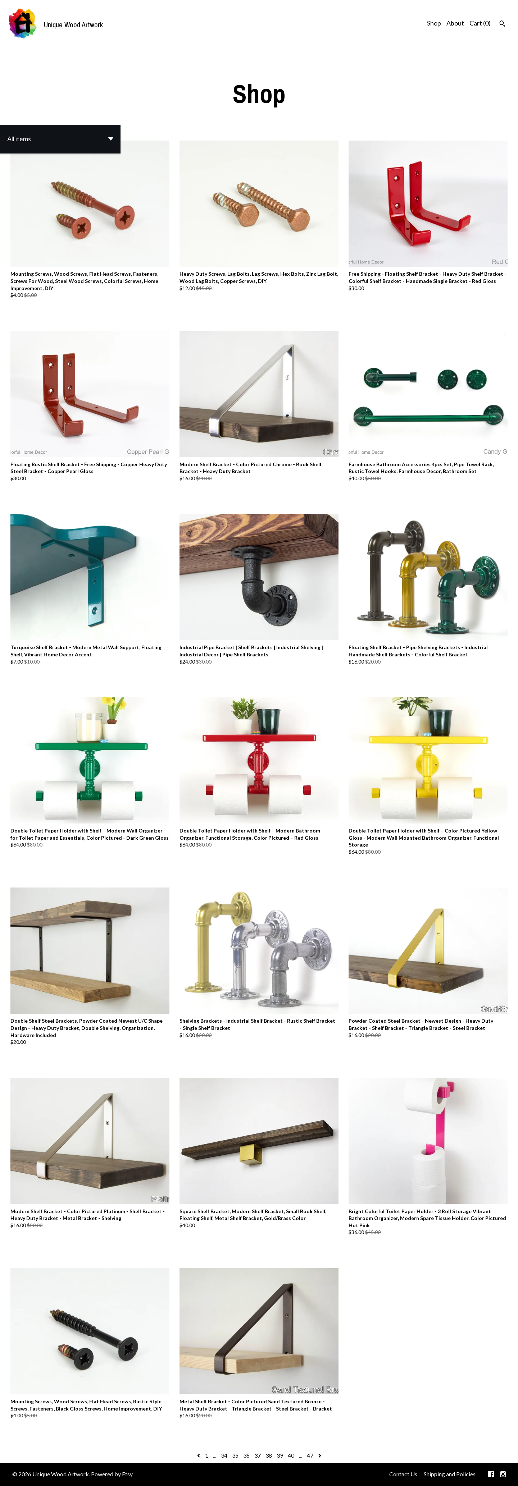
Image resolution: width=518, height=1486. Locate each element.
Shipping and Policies (450, 1474)
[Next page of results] (320, 1455)
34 (224, 1455)
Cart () (480, 23)
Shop (434, 23)
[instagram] (503, 1474)
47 (310, 1455)
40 (291, 1455)
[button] (60, 139)
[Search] (502, 24)
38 (268, 1455)
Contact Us (403, 1474)
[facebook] (491, 1474)
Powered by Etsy (112, 1474)
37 (257, 1455)
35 (235, 1455)
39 (280, 1455)
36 (246, 1455)
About (455, 23)
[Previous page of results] (199, 1455)
